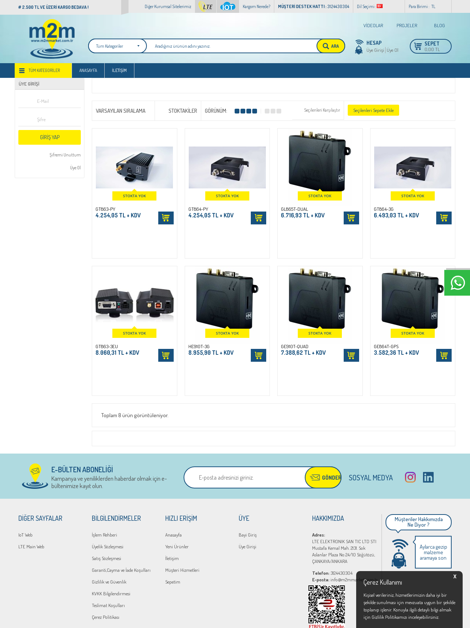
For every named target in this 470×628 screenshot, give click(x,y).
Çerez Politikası (105, 557)
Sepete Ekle (166, 218)
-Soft (203, 618)
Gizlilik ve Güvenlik (109, 521)
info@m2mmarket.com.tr (345, 519)
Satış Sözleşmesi (106, 498)
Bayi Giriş (248, 474)
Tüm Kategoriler (44, 70)
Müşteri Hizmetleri (182, 510)
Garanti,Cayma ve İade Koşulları (121, 510)
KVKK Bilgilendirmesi (111, 533)
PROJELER (407, 25)
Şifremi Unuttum (65, 155)
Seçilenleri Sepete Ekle (373, 110)
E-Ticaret (217, 618)
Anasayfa (88, 70)
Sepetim (172, 521)
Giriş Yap (49, 137)
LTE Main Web (31, 486)
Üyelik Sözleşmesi (107, 486)
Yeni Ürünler (177, 486)
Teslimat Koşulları (108, 545)
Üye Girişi (375, 50)
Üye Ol (392, 50)
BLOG (439, 25)
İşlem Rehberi (104, 474)
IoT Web (25, 474)
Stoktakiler (178, 110)
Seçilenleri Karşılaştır (322, 110)
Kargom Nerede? (256, 6)
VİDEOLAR (373, 25)
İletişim (119, 70)
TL (433, 6)
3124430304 (332, 513)
